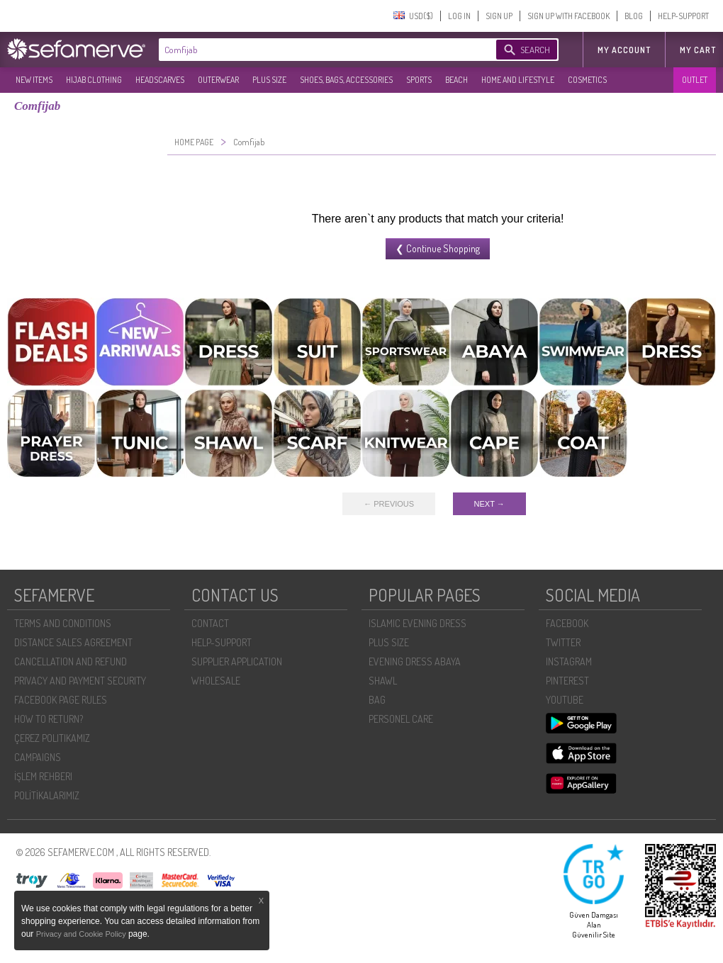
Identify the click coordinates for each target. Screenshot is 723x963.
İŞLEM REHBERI (43, 776)
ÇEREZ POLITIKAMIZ (52, 738)
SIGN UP (499, 16)
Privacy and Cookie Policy (82, 934)
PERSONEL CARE (401, 719)
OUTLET (694, 79)
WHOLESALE (215, 681)
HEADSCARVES (159, 79)
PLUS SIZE (269, 79)
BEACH (456, 79)
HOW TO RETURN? (48, 719)
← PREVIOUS (389, 504)
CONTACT (210, 623)
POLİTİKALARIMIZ (46, 795)
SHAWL (383, 681)
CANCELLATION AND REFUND (70, 661)
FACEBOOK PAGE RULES (60, 700)
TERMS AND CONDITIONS (62, 623)
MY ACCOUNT (624, 50)
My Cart (698, 50)
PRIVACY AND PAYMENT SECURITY (80, 681)
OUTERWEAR (218, 79)
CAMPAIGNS (37, 757)
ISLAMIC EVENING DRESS (417, 623)
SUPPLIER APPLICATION (236, 661)
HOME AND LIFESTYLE (517, 79)
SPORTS (419, 79)
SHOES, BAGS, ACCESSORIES (346, 79)
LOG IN (459, 16)
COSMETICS (587, 79)
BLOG (633, 16)
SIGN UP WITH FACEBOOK (568, 16)
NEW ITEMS (34, 79)
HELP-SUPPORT (683, 16)
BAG (377, 700)
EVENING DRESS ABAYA (415, 661)
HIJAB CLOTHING (94, 79)
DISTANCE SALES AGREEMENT (73, 642)
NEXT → (489, 504)
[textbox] (313, 49)
